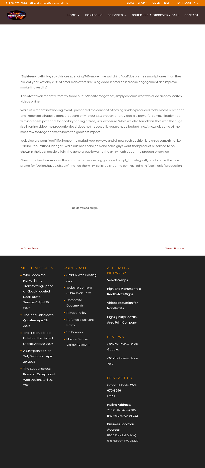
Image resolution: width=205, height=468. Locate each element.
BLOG (130, 3)
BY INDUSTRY (186, 3)
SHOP (141, 3)
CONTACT (192, 15)
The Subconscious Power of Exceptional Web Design (39, 374)
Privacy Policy (76, 312)
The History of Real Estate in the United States (38, 338)
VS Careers (74, 332)
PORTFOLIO (94, 15)
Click (110, 344)
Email (111, 396)
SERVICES (115, 15)
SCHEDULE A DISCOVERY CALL (156, 15)
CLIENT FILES (161, 3)
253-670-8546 (18, 3)
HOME (71, 15)
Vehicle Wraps (117, 280)
